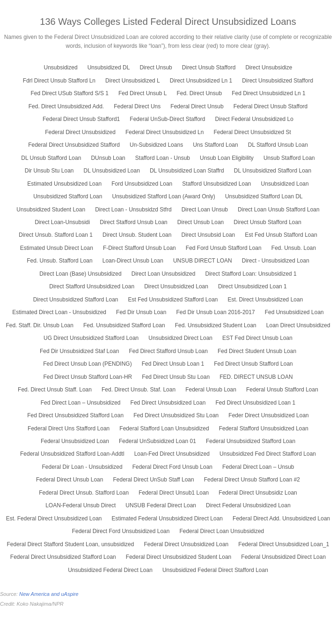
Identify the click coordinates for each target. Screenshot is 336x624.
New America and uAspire (49, 594)
